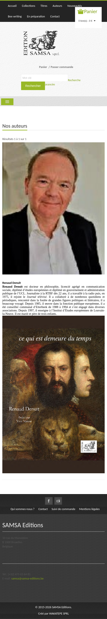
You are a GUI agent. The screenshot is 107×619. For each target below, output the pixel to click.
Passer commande (62, 67)
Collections (28, 6)
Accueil (12, 6)
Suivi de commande (63, 509)
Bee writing (15, 16)
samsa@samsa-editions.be (27, 578)
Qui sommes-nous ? (22, 509)
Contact (55, 16)
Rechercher (33, 86)
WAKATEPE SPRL (59, 613)
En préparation (36, 16)
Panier (90, 11)
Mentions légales (89, 509)
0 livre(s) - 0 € (86, 21)
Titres (43, 6)
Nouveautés (74, 6)
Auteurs (57, 6)
